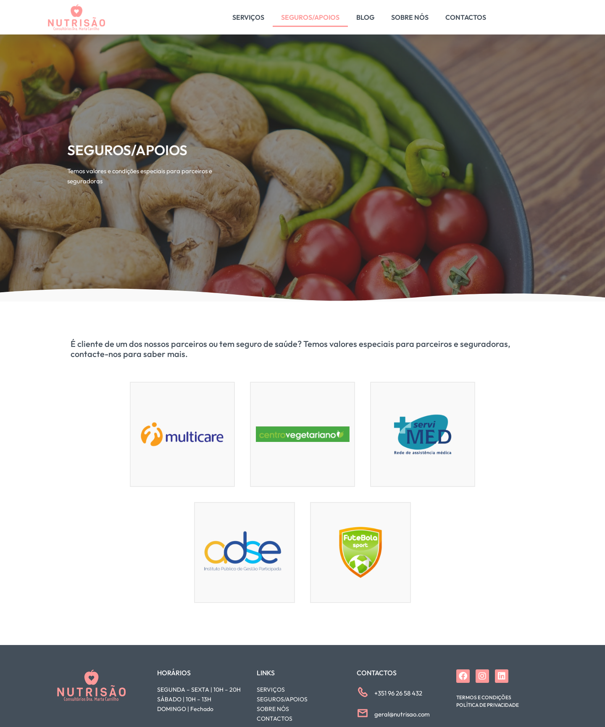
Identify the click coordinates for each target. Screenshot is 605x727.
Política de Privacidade (487, 705)
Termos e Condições (483, 697)
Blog (365, 17)
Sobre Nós (410, 17)
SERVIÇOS (271, 689)
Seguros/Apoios (310, 17)
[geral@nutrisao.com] (362, 713)
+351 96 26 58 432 (398, 693)
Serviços (248, 17)
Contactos (465, 17)
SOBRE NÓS (273, 709)
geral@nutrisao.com (402, 714)
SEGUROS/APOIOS (282, 699)
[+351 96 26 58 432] (362, 692)
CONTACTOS (274, 718)
